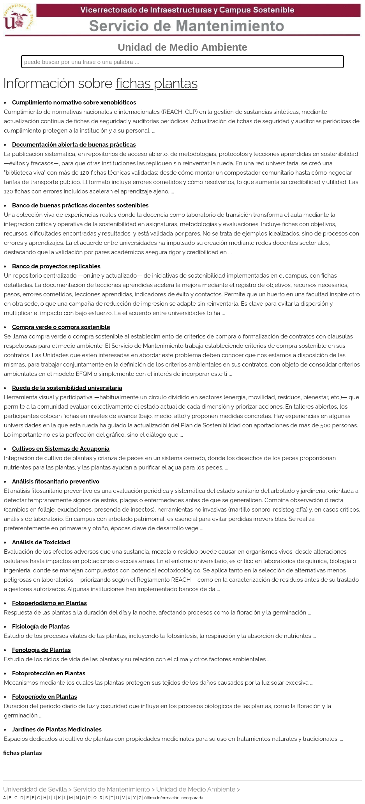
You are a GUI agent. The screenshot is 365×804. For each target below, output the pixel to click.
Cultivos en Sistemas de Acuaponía (60, 448)
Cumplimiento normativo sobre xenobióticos (74, 102)
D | (22, 797)
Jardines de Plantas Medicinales (57, 729)
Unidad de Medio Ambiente (182, 47)
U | (118, 797)
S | (107, 797)
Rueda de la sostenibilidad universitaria (67, 387)
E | (28, 797)
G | (39, 797)
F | (33, 797)
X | (129, 797)
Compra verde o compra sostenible (61, 327)
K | (60, 797)
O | (84, 797)
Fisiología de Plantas (41, 626)
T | (112, 797)
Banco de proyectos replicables (56, 266)
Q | (95, 797)
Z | (140, 797)
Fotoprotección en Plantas (48, 673)
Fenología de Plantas (41, 649)
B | (11, 797)
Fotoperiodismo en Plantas (49, 603)
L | (65, 797)
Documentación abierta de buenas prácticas (74, 144)
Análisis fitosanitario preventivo (55, 481)
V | (124, 797)
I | (50, 797)
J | (54, 797)
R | (101, 797)
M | (71, 797)
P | (89, 797)
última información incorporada (173, 797)
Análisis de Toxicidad (41, 542)
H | (45, 797)
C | (16, 797)
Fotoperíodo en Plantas (44, 696)
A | (5, 797)
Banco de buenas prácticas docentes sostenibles (80, 205)
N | (78, 797)
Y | (135, 797)
